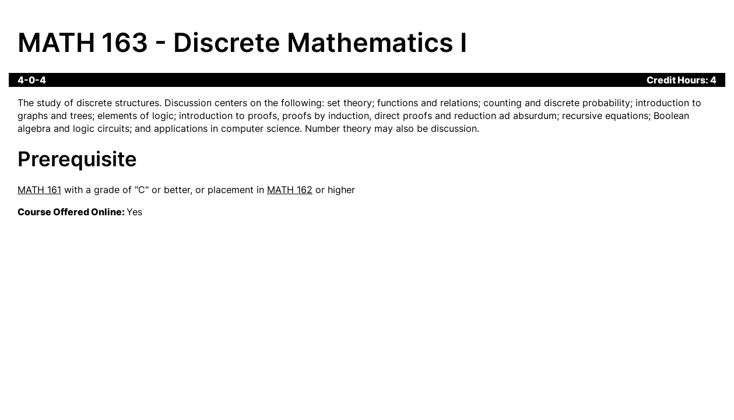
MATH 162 (289, 189)
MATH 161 (39, 189)
